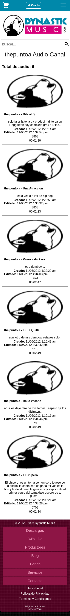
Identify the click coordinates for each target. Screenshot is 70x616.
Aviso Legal (35, 588)
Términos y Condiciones (35, 598)
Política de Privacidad (35, 593)
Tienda (35, 564)
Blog (35, 556)
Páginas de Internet (35, 606)
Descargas (35, 530)
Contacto (34, 581)
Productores (35, 547)
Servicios (35, 572)
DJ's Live (35, 539)
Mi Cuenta (33, 5)
